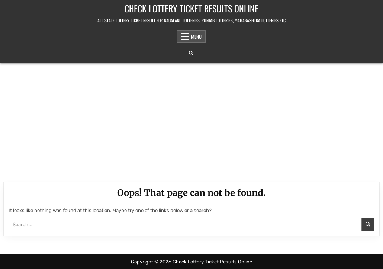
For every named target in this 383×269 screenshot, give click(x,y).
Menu (196, 36)
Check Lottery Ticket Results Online (191, 8)
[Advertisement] (191, 119)
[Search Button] (191, 53)
